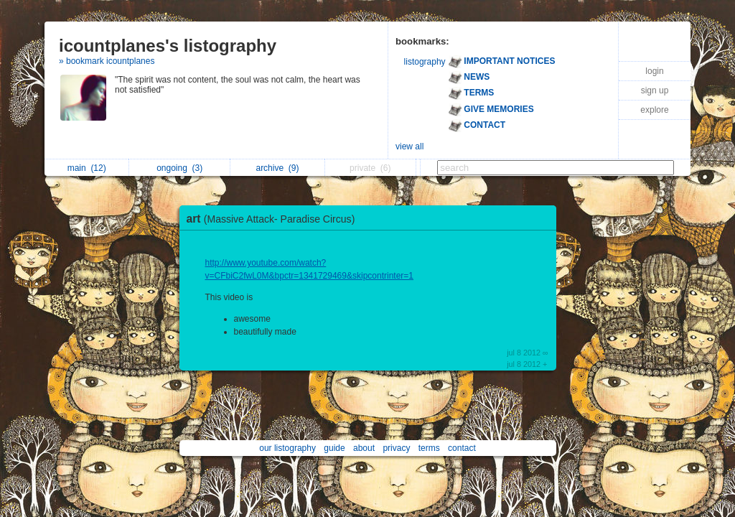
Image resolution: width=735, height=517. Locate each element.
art (274, 219)
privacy (396, 448)
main (86, 168)
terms (429, 448)
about (364, 448)
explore (654, 110)
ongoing (179, 168)
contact (462, 448)
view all (409, 146)
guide (334, 448)
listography (425, 62)
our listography (287, 448)
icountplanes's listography (167, 45)
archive (277, 168)
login (654, 71)
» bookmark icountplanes (106, 61)
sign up (655, 90)
